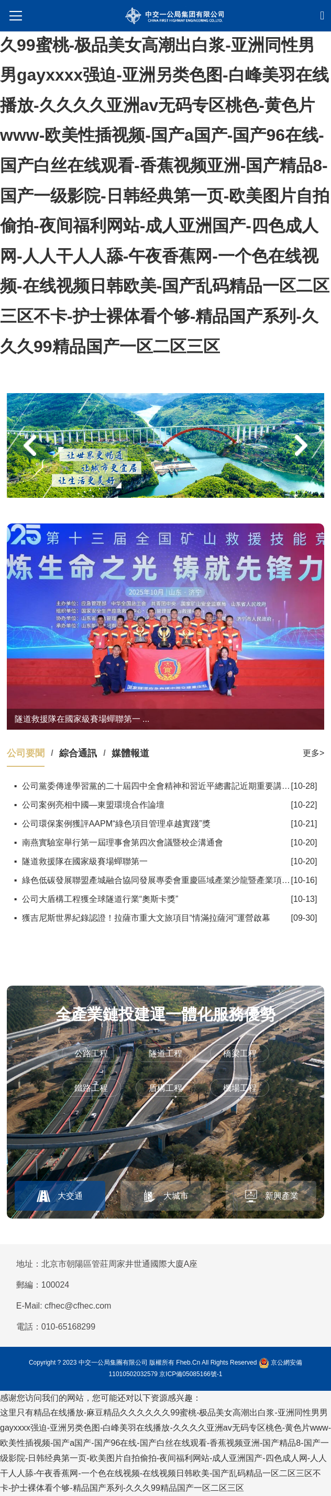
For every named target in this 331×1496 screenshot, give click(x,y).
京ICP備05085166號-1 (190, 1374)
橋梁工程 (240, 1053)
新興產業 (282, 1195)
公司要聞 (26, 753)
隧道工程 (165, 1053)
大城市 (176, 1195)
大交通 (70, 1195)
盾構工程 (165, 1088)
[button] (29, 445)
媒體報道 (130, 753)
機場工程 (240, 1088)
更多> (313, 753)
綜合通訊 (78, 753)
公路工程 (91, 1053)
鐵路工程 (91, 1088)
